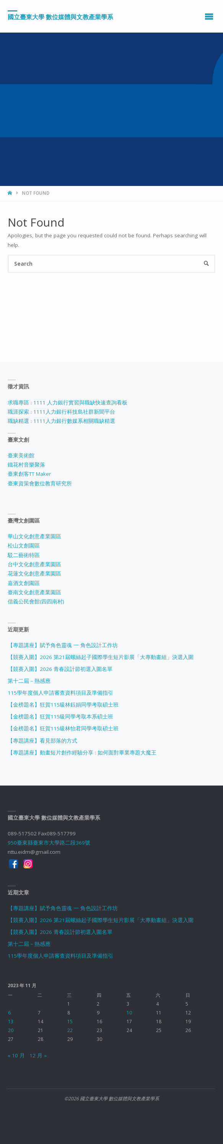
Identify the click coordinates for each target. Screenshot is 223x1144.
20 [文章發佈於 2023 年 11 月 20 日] (10, 1030)
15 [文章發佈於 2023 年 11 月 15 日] (70, 1021)
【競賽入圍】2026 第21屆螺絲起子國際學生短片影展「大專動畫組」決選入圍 (101, 657)
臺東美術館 (21, 455)
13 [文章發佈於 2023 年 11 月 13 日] (10, 1021)
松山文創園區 (24, 545)
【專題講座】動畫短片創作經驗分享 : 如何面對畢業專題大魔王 (82, 752)
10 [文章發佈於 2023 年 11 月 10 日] (129, 1012)
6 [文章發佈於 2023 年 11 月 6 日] (9, 1012)
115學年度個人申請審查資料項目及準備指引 (60, 692)
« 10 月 (16, 1055)
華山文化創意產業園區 (34, 536)
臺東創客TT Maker (29, 473)
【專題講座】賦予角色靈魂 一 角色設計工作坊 (63, 645)
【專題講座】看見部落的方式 (42, 740)
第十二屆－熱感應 (29, 680)
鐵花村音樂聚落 (26, 464)
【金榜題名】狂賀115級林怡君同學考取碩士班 (63, 728)
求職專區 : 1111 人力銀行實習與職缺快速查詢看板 (67, 402)
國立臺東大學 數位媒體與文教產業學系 (60, 16)
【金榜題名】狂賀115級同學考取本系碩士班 (60, 716)
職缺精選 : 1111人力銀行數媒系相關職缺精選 (61, 420)
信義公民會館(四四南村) (36, 601)
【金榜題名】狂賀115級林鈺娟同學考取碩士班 (63, 704)
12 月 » (38, 1055)
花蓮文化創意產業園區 (34, 573)
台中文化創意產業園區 (34, 564)
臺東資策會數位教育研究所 (40, 483)
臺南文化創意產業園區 (34, 592)
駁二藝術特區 (24, 555)
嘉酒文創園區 (24, 583)
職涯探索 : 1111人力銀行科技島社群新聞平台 (61, 411)
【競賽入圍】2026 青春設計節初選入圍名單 (60, 669)
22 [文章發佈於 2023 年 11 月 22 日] (70, 1030)
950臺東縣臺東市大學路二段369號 (49, 842)
